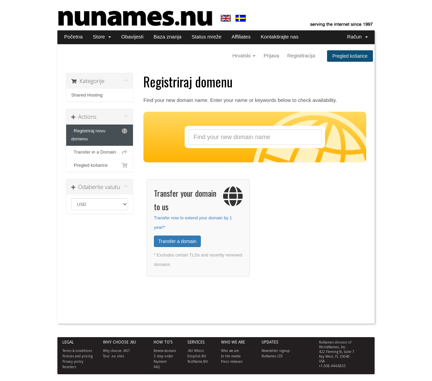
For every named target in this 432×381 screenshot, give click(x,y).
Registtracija (301, 55)
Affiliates (241, 36)
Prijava (271, 55)
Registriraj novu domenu (99, 134)
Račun (357, 36)
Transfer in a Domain (99, 152)
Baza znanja (168, 36)
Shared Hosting (87, 95)
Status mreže (206, 36)
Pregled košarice (350, 56)
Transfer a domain (177, 241)
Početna (73, 36)
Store (102, 36)
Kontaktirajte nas (279, 36)
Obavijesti (132, 36)
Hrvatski (243, 55)
